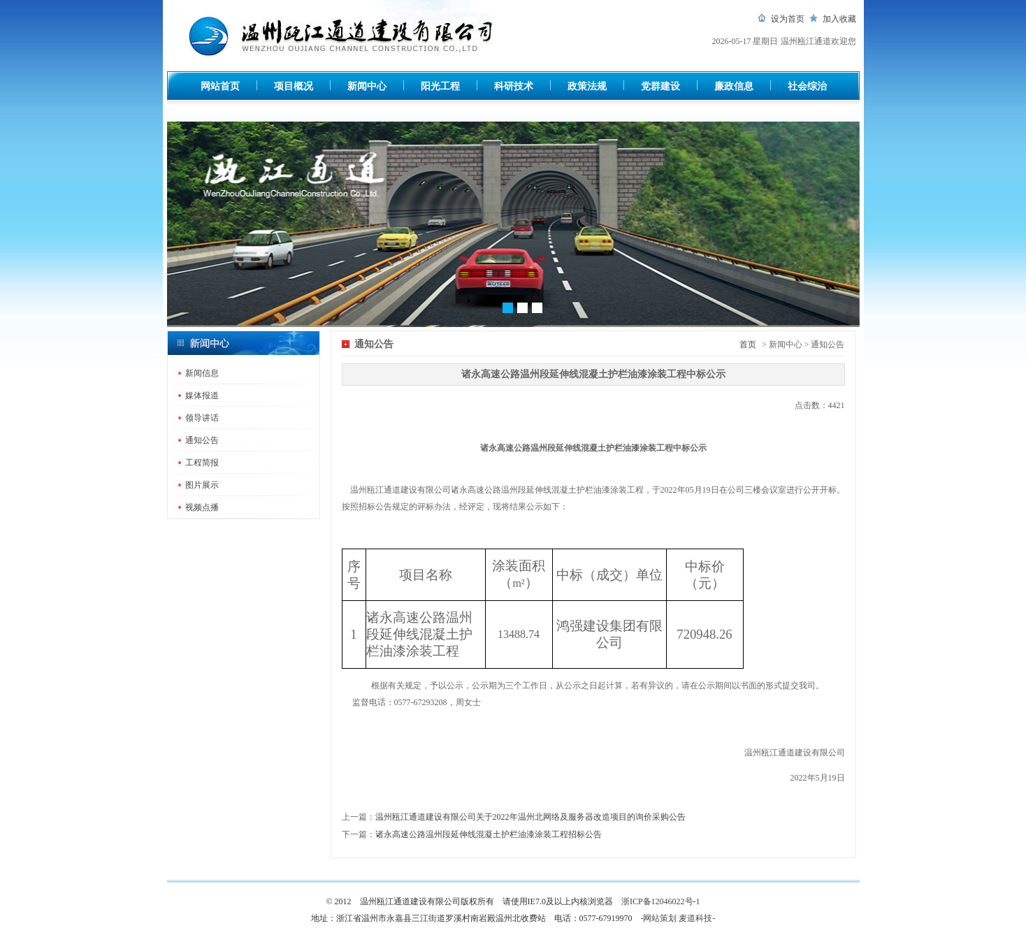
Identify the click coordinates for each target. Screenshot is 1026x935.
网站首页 (220, 86)
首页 (747, 344)
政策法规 (587, 86)
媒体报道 (202, 395)
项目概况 (293, 86)
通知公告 (202, 440)
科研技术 (513, 86)
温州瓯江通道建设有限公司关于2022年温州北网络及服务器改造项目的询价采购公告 (530, 817)
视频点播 (202, 507)
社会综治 (807, 86)
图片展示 (202, 485)
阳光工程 (440, 86)
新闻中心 (366, 86)
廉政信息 (733, 86)
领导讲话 (202, 418)
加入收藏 (839, 19)
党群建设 (660, 86)
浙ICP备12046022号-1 (660, 901)
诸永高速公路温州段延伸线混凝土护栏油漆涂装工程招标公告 (488, 834)
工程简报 (202, 463)
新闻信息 (202, 373)
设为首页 (787, 19)
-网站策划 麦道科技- (678, 918)
